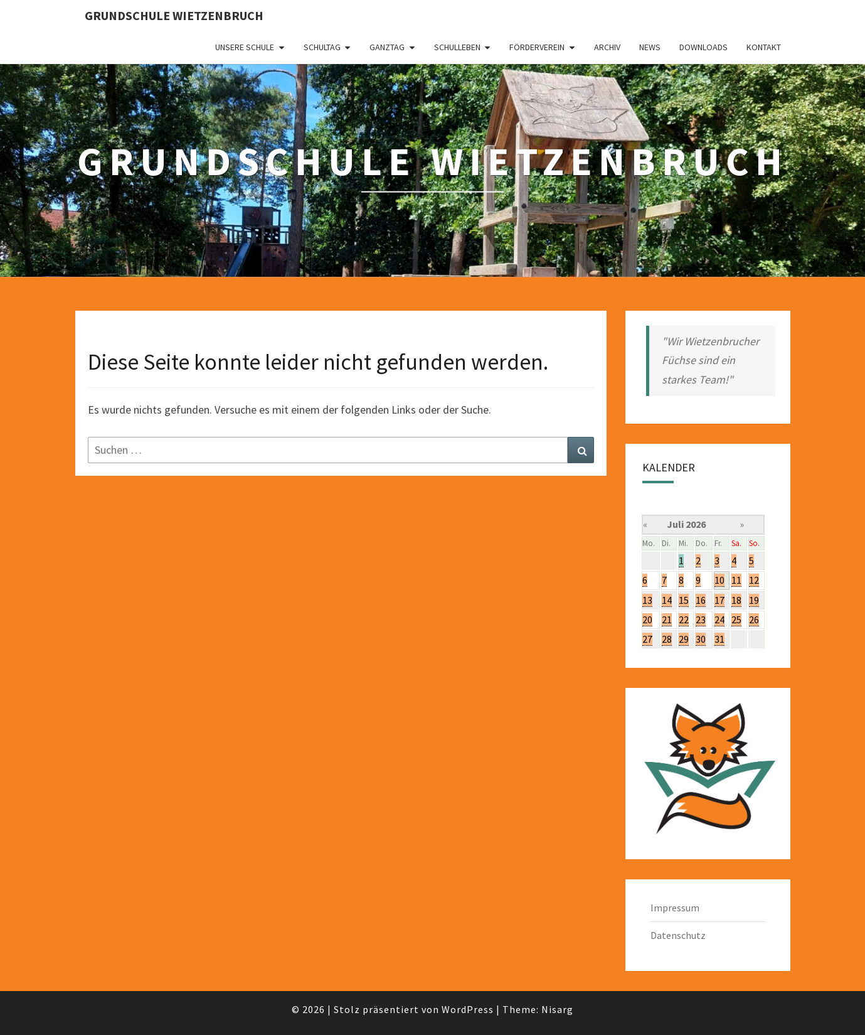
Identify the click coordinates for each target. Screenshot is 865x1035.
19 (754, 600)
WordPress (468, 1009)
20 (647, 619)
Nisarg (557, 1009)
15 (684, 600)
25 (736, 619)
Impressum (674, 907)
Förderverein (537, 47)
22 (684, 619)
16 (701, 600)
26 (754, 619)
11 (736, 580)
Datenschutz (678, 935)
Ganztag (387, 47)
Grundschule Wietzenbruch (174, 15)
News (650, 47)
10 (719, 580)
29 (684, 639)
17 (719, 600)
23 (701, 619)
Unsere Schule (244, 47)
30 (701, 639)
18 (736, 600)
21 (667, 619)
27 (647, 639)
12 (754, 580)
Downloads (703, 47)
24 (719, 619)
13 (647, 600)
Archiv (607, 47)
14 (667, 600)
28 (667, 639)
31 (719, 639)
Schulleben (457, 47)
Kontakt (763, 47)
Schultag (322, 47)
